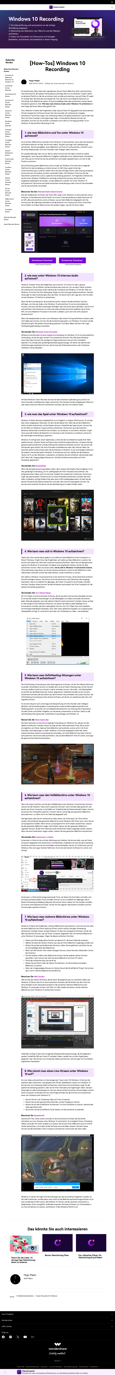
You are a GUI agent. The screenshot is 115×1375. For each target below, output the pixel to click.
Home (12, 1296)
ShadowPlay (40, 466)
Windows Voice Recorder (46, 332)
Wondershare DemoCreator (50, 191)
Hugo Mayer (34, 80)
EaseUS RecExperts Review (9, 153)
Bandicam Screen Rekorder (8, 123)
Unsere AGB (20, 1366)
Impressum (44, 1366)
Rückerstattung (83, 1366)
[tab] (9, 70)
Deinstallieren (94, 1366)
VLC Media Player (43, 593)
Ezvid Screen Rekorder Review (9, 161)
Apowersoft (39, 1115)
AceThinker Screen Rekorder (9, 88)
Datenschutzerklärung (32, 1366)
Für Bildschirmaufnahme (26, 1295)
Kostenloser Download (42, 260)
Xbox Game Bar (42, 719)
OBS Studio (39, 976)
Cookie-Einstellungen (55, 1366)
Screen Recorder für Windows (64, 83)
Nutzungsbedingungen (71, 1366)
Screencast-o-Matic (44, 837)
